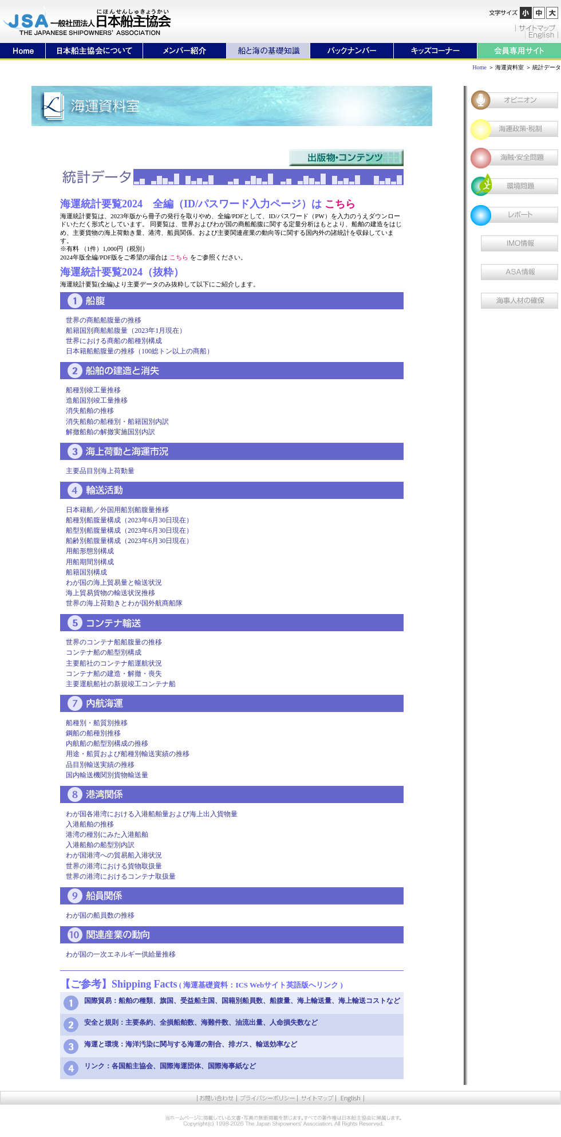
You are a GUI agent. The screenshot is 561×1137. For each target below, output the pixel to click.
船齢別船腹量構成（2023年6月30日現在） (129, 541)
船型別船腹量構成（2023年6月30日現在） (129, 530)
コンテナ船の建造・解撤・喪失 (114, 674)
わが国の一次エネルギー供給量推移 (121, 954)
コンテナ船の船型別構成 (103, 652)
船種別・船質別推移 (97, 723)
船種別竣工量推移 (93, 390)
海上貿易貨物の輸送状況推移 (110, 593)
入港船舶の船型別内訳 (100, 845)
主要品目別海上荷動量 (100, 471)
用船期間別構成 (90, 562)
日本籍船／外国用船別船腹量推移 (117, 510)
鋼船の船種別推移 (93, 733)
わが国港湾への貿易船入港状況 (114, 855)
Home (480, 67)
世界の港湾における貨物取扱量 (114, 866)
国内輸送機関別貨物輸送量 (107, 775)
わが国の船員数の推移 (100, 915)
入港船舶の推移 (90, 824)
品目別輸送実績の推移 (100, 765)
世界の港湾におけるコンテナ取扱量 (121, 876)
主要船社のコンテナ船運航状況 (114, 663)
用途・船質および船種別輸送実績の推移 (127, 754)
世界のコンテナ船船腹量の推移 (114, 642)
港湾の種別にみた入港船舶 (107, 835)
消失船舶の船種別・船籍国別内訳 (117, 422)
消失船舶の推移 (90, 411)
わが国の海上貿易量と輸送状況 (114, 583)
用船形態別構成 (90, 551)
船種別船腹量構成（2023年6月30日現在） (129, 520)
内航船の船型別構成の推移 (107, 743)
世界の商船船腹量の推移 (103, 320)
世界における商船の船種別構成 (114, 341)
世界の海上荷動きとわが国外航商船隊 (124, 603)
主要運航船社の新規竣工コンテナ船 (121, 684)
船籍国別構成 (86, 572)
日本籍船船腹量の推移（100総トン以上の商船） (140, 351)
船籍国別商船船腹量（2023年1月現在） (126, 330)
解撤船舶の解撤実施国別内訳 (110, 432)
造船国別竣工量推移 (97, 400)
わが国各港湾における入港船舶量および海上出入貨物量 (152, 814)
